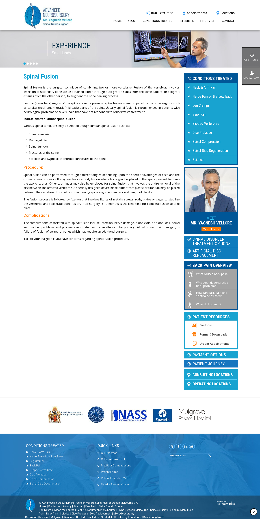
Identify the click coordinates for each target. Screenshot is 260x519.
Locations (228, 13)
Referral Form (251, 78)
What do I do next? (208, 304)
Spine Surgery (158, 510)
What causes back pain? (212, 274)
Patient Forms (109, 471)
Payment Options (209, 354)
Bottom (254, 511)
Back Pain (199, 114)
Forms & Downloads (213, 334)
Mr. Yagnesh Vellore (211, 221)
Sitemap (78, 506)
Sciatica (197, 159)
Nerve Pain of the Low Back (212, 96)
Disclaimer (54, 506)
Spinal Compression (206, 141)
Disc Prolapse (202, 132)
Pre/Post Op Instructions (116, 465)
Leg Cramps (201, 105)
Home (117, 21)
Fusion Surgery (177, 510)
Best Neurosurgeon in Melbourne (96, 510)
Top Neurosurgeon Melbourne (56, 510)
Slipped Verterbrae (205, 123)
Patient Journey (208, 363)
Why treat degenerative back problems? (212, 284)
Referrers (186, 21)
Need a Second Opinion (115, 484)
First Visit (208, 21)
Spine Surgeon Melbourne (133, 510)
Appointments (197, 13)
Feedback (91, 506)
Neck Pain (52, 513)
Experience (71, 45)
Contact (228, 21)
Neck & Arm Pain (204, 87)
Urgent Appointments (214, 343)
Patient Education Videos (116, 478)
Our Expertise (109, 453)
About (132, 21)
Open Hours (251, 59)
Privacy (67, 506)
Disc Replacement (100, 513)
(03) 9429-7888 (162, 13)
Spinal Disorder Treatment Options (211, 241)
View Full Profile (211, 229)
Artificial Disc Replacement (206, 253)
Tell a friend (106, 506)
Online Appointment (113, 459)
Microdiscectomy (124, 513)
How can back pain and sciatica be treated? (211, 294)
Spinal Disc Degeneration (210, 150)
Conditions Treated (157, 21)
